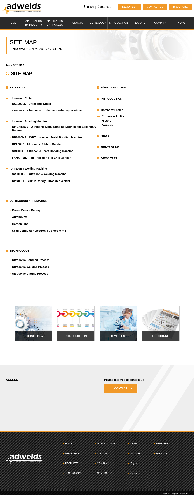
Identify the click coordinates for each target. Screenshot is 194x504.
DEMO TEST (126, 6)
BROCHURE (177, 6)
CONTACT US (151, 6)
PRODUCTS (76, 22)
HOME (12, 22)
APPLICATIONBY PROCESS (55, 23)
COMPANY (160, 22)
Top (8, 65)
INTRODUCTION (118, 22)
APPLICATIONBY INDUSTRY (33, 23)
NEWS (181, 22)
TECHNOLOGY (97, 22)
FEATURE (139, 22)
